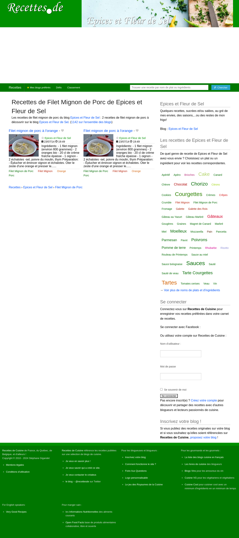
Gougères (167, 223)
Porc (11, 175)
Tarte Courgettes (197, 272)
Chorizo (199, 184)
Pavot (184, 240)
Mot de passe (168, 366)
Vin (215, 283)
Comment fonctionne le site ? (140, 464)
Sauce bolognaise (172, 264)
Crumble (167, 202)
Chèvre (166, 184)
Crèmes (210, 195)
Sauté (212, 264)
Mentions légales (15, 464)
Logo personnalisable (136, 477)
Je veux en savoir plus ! (78, 461)
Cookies (166, 195)
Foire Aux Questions (136, 470)
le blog (69, 481)
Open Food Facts (75, 522)
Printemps (195, 247)
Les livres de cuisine (195, 464)
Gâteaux (215, 216)
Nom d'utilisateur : (170, 343)
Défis (59, 87)
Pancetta (221, 231)
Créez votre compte (204, 400)
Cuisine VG (191, 477)
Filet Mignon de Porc (21, 171)
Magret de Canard (200, 223)
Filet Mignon (45, 171)
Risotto (225, 247)
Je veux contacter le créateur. (81, 474)
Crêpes (223, 195)
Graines (181, 223)
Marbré (219, 223)
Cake (204, 174)
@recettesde (82, 481)
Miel (164, 231)
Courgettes (188, 194)
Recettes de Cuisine (13, 450)
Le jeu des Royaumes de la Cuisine (144, 484)
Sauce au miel (199, 254)
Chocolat (180, 184)
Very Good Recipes (16, 511)
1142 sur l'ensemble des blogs (91, 122)
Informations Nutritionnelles (83, 511)
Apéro (177, 174)
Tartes (169, 282)
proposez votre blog (203, 437)
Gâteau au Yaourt (172, 216)
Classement (73, 87)
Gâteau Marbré (194, 216)
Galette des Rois (198, 208)
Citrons (216, 184)
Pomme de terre (174, 248)
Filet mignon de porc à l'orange (33, 131)
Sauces (195, 263)
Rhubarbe (211, 247)
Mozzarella (196, 231)
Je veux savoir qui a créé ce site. (83, 467)
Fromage (167, 208)
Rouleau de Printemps (175, 254)
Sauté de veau (170, 273)
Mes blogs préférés (38, 87)
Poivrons (199, 239)
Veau (206, 283)
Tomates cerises (190, 283)
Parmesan (169, 240)
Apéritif (166, 174)
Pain (209, 231)
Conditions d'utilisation (18, 471)
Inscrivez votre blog (135, 457)
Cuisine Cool (191, 484)
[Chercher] (220, 87)
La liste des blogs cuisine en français (204, 457)
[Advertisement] (119, 55)
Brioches (189, 174)
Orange (61, 171)
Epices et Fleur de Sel (85, 117)
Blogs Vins (190, 470)
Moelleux (178, 231)
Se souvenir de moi (175, 389)
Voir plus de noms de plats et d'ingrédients (192, 290)
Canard (218, 174)
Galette (180, 208)
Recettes (15, 87)
